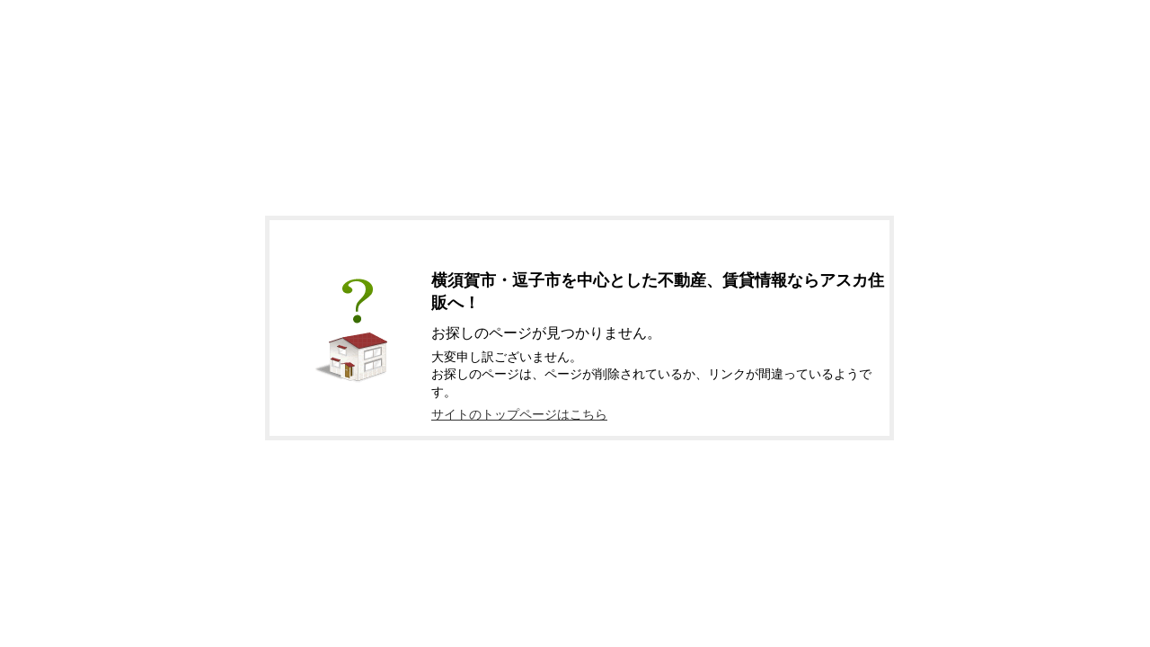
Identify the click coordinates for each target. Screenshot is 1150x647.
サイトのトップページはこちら (519, 414)
